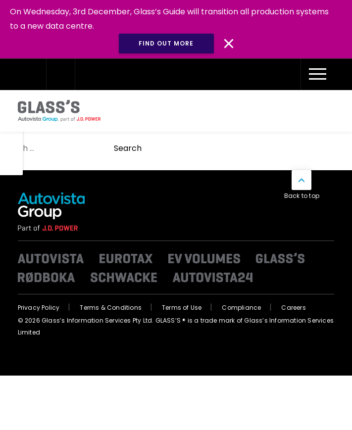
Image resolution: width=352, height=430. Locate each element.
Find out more (166, 43)
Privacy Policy (39, 307)
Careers (293, 307)
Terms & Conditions (111, 307)
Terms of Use (181, 307)
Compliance (241, 307)
